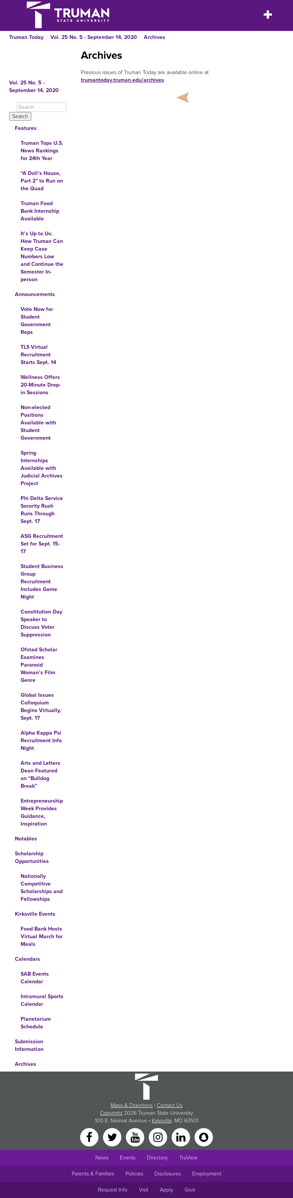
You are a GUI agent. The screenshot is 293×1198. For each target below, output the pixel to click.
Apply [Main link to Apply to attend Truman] (166, 1190)
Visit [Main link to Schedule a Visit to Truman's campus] (143, 1190)
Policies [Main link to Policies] (134, 1173)
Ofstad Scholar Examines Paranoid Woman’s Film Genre (39, 664)
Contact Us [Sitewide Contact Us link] (169, 1105)
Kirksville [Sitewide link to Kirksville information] (162, 1120)
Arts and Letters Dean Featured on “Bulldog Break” (40, 774)
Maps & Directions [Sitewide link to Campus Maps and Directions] (132, 1105)
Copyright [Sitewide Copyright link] (111, 1113)
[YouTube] (135, 1136)
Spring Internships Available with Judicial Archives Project (42, 468)
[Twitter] (112, 1136)
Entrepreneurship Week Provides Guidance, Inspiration (42, 812)
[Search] (41, 107)
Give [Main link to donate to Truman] (190, 1190)
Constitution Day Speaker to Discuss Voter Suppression (41, 623)
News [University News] (101, 1157)
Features (26, 128)
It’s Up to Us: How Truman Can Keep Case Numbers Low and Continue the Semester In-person (42, 256)
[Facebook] (90, 1136)
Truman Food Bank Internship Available (40, 211)
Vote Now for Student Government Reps (37, 320)
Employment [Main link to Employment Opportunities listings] (206, 1173)
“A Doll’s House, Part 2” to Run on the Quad (42, 181)
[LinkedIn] (181, 1136)
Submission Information (29, 1045)
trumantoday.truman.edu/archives (122, 80)
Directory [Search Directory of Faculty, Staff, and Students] (157, 1157)
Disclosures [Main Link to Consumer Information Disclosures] (168, 1173)
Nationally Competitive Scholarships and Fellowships (42, 887)
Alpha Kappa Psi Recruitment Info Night (41, 740)
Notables (26, 838)
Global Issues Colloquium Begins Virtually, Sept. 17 (41, 706)
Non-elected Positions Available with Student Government (38, 422)
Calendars (27, 959)
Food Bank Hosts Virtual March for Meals (42, 936)
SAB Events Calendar (35, 978)
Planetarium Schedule (36, 1023)
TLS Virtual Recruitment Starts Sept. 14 (38, 355)
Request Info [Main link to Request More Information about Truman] (112, 1190)
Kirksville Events (35, 914)
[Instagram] (158, 1136)
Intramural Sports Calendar (42, 1000)
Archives (154, 37)
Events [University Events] (127, 1157)
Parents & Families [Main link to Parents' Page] (93, 1173)
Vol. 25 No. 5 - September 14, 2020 (93, 37)
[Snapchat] (203, 1136)
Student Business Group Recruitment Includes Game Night (42, 581)
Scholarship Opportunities (32, 857)
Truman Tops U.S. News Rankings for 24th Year (42, 151)
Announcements (35, 294)
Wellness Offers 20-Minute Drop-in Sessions (41, 385)
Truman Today (26, 37)
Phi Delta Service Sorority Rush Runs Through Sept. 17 (42, 510)
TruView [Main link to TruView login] (188, 1157)
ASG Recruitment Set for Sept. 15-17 (42, 544)
